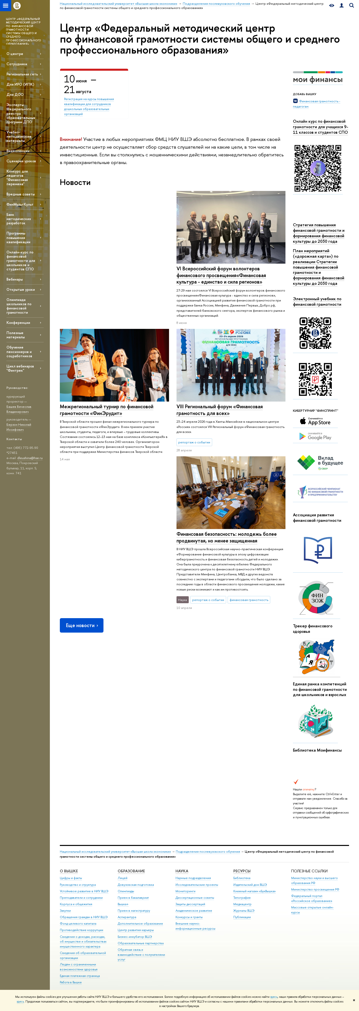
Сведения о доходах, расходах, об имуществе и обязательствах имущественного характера (83, 942)
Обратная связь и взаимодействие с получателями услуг (141, 955)
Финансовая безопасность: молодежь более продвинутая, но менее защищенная (110, 409)
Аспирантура (127, 917)
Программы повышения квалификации (18, 237)
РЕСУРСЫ (242, 871)
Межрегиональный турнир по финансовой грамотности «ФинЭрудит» (223, 272)
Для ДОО (15, 94)
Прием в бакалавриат (133, 897)
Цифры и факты (71, 878)
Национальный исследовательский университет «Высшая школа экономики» (115, 851)
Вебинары (14, 279)
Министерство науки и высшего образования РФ (314, 880)
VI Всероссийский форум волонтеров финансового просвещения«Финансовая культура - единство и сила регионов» (104, 275)
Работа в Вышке (71, 982)
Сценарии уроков (21, 161)
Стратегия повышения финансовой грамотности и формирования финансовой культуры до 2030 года (319, 233)
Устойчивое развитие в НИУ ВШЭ (84, 891)
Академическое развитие (194, 910)
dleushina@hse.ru (30, 458)
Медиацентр (242, 904)
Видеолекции (17, 150)
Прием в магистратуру (134, 910)
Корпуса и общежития (76, 904)
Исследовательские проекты (197, 885)
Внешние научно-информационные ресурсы (195, 926)
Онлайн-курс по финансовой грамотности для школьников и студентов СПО (20, 261)
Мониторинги (185, 891)
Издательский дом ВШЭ (250, 885)
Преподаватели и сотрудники (81, 897)
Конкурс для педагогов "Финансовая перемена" (17, 177)
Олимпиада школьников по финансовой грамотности (18, 306)
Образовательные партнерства (141, 943)
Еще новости (82, 497)
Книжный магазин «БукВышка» (254, 891)
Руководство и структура (78, 885)
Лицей (122, 878)
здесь (273, 997)
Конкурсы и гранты (189, 917)
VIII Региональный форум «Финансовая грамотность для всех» (219, 408)
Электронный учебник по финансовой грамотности (317, 301)
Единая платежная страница (80, 976)
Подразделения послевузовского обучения (208, 851)
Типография (242, 897)
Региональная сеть (22, 74)
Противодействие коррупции (81, 930)
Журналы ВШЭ (244, 910)
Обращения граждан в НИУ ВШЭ (84, 917)
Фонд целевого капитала (78, 923)
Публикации (242, 917)
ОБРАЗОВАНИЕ (131, 871)
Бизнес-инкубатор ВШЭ (135, 937)
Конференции (18, 322)
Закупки (65, 910)
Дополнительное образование (140, 923)
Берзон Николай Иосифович (18, 427)
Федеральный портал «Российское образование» (311, 898)
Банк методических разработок (18, 218)
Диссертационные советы (195, 897)
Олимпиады (126, 891)
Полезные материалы (15, 334)
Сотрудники (16, 63)
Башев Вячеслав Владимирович (18, 409)
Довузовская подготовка (136, 885)
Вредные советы (20, 194)
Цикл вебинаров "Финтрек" (20, 368)
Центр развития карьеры (136, 930)
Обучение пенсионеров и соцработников (19, 351)
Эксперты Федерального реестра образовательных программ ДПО (20, 113)
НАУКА (182, 871)
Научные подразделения (193, 878)
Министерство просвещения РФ (315, 889)
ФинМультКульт (19, 204)
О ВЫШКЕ (69, 871)
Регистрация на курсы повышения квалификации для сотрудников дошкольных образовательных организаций (89, 106)
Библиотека (241, 878)
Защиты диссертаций (190, 904)
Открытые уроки (20, 289)
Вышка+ (123, 904)
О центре (14, 53)
